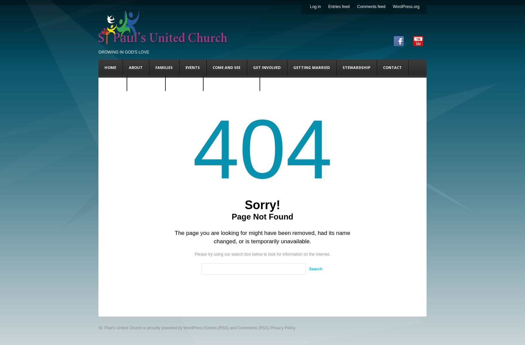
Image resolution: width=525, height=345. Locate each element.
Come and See (226, 67)
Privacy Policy (283, 328)
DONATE (112, 83)
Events (192, 67)
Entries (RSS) (216, 328)
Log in (315, 6)
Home (110, 67)
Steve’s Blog (146, 83)
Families (164, 67)
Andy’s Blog (184, 83)
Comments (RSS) (253, 328)
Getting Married (311, 67)
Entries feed (339, 6)
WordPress (193, 328)
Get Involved (267, 67)
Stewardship (356, 67)
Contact (392, 67)
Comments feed (371, 6)
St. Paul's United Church (120, 328)
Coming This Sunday (231, 83)
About (136, 67)
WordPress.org (406, 6)
